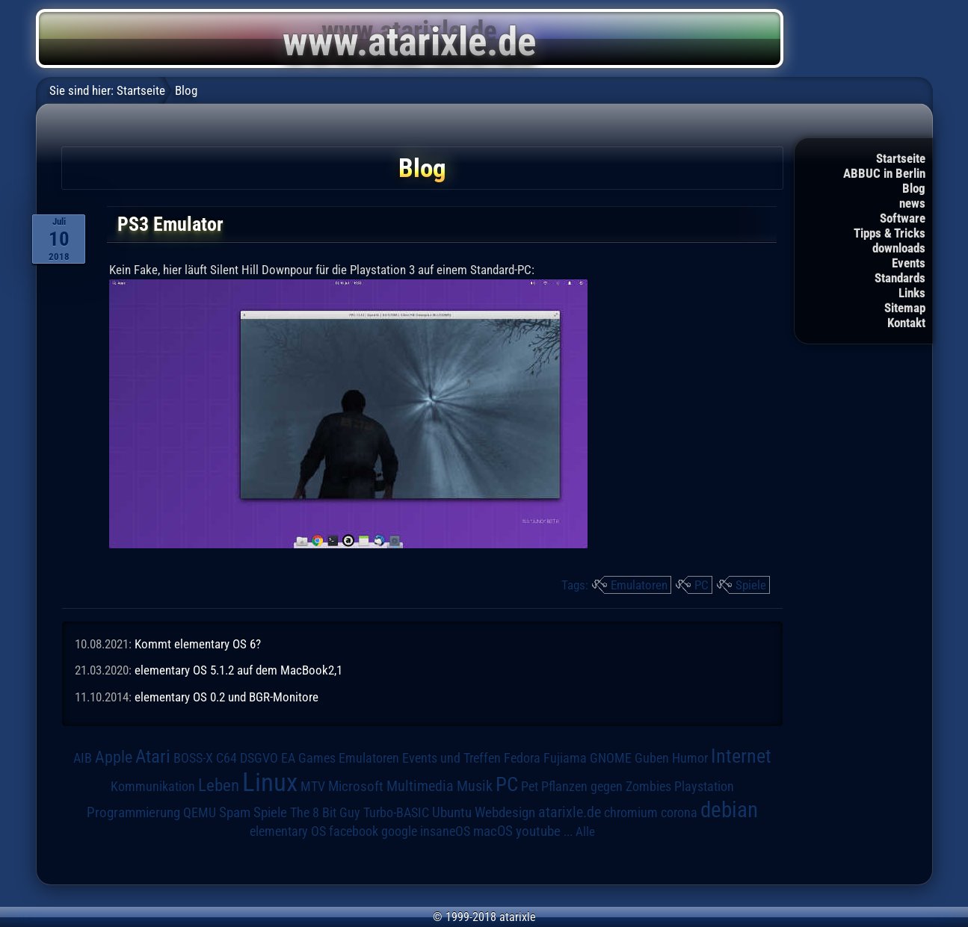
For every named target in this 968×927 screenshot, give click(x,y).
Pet (529, 786)
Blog (913, 188)
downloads (898, 248)
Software (902, 218)
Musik (475, 786)
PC (701, 584)
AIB (82, 758)
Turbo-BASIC (396, 812)
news (912, 203)
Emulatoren (639, 584)
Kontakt (906, 322)
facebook (353, 831)
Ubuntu (452, 812)
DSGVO (259, 758)
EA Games (308, 758)
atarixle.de (569, 812)
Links (911, 292)
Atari (152, 756)
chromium (631, 812)
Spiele (751, 584)
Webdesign (505, 812)
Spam (234, 812)
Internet (741, 756)
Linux (270, 782)
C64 (226, 758)
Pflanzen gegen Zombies (606, 786)
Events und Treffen (451, 758)
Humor (690, 758)
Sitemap (904, 307)
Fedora (522, 758)
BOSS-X (193, 758)
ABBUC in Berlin (884, 173)
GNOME (611, 758)
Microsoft (355, 786)
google (399, 831)
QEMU (199, 812)
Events (908, 262)
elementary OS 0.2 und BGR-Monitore (226, 696)
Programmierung (133, 812)
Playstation (704, 786)
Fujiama (565, 758)
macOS (493, 831)
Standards (900, 277)
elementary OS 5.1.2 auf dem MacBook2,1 (238, 670)
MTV (312, 786)
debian (729, 809)
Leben (218, 785)
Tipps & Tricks (889, 233)
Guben (652, 758)
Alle (585, 831)
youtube (538, 831)
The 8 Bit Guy (325, 812)
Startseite (900, 158)
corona (679, 812)
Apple (113, 756)
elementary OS (288, 831)
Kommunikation (153, 786)
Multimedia (420, 786)
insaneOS (445, 831)
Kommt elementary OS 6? (198, 643)
